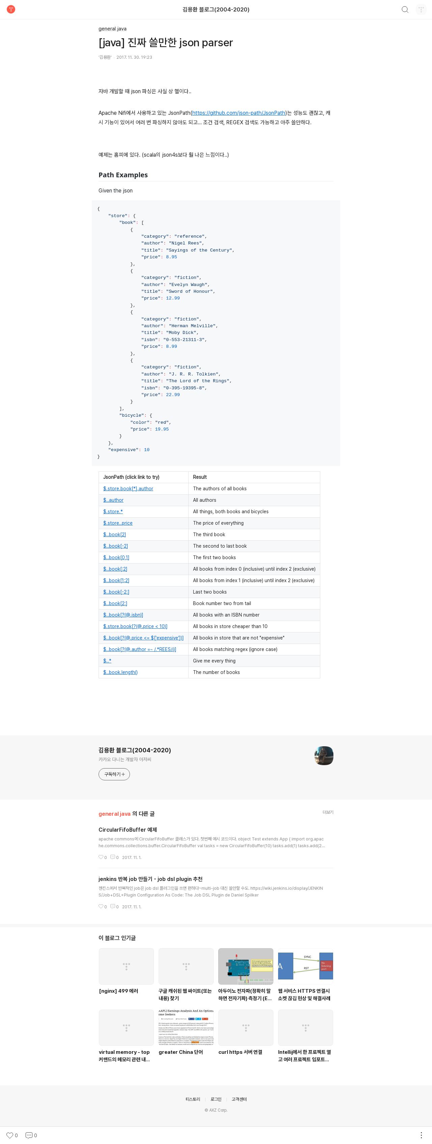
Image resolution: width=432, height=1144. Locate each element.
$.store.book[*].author (128, 488)
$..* (107, 661)
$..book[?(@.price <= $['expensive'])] (143, 638)
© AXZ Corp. (216, 1110)
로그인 (216, 1099)
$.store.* (113, 511)
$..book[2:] (115, 603)
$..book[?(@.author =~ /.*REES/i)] (140, 649)
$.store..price (118, 523)
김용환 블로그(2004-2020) (216, 9)
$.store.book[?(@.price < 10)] (135, 626)
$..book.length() (120, 672)
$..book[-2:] (116, 592)
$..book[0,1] (116, 557)
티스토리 (193, 1099)
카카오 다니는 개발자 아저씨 (125, 759)
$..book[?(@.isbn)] (123, 615)
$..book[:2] (115, 569)
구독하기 (115, 774)
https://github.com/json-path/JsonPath (238, 113)
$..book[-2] (115, 546)
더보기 (328, 812)
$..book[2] (114, 534)
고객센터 (239, 1099)
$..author (113, 500)
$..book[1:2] (116, 580)
